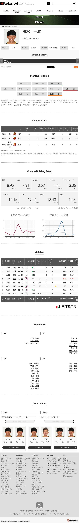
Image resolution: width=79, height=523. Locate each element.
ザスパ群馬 (35, 462)
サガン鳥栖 (19, 490)
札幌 (14, 294)
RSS (76, 67)
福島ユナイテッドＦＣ (38, 458)
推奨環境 (28, 511)
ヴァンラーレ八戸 (21, 460)
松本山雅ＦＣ (35, 465)
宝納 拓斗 (73, 346)
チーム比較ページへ (20, 421)
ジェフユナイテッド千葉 (7, 463)
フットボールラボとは (69, 462)
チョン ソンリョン (31, 343)
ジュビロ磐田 (20, 482)
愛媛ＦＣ (34, 484)
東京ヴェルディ (5, 469)
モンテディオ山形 (21, 465)
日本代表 (65, 460)
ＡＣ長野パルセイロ (37, 467)
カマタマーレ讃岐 (37, 482)
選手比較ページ (14, 447)
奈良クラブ (35, 477)
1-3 (22, 268)
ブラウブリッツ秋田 (21, 463)
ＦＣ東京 (3, 467)
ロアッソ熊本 (35, 490)
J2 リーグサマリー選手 (53, 465)
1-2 (22, 282)
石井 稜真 (73, 368)
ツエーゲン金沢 (36, 469)
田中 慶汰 (34, 381)
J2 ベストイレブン (52, 467)
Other (64, 455)
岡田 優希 (34, 368)
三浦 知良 (73, 366)
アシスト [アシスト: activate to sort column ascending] (50, 262)
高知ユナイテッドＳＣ (38, 486)
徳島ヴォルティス (21, 486)
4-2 (22, 279)
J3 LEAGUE (35, 455)
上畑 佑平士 (34, 364)
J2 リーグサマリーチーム (54, 463)
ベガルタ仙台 (20, 462)
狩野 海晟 (34, 383)
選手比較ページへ (58, 421)
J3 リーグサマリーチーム (54, 469)
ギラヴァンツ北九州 (37, 488)
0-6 (22, 271)
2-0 (22, 294)
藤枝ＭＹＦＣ (20, 484)
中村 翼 (35, 373)
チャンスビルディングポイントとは (26, 208)
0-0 (22, 275)
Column (49, 11)
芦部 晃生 (34, 366)
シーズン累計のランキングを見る (66, 208)
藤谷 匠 (74, 341)
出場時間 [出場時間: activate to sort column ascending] (51, 129)
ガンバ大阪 (4, 482)
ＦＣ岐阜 (34, 471)
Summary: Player (28, 12)
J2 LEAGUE (19, 455)
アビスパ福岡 (4, 491)
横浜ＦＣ (18, 473)
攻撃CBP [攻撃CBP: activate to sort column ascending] (62, 262)
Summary (50, 455)
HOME (6, 11)
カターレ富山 (20, 480)
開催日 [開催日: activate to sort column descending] (7, 262)
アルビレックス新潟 (21, 478)
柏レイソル (4, 465)
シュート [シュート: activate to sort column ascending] (67, 129)
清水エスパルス (5, 477)
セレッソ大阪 (4, 484)
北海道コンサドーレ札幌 (23, 458)
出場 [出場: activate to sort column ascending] (26, 129)
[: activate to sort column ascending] (7, 129)
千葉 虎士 (73, 353)
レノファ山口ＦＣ (37, 480)
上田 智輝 (34, 338)
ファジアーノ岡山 (6, 488)
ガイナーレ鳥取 (36, 478)
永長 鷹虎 (34, 386)
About (60, 11)
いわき (14, 268)
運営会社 (47, 511)
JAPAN (38, 11)
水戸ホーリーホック (6, 460)
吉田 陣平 (34, 388)
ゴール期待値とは (68, 477)
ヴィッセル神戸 (5, 486)
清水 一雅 (73, 364)
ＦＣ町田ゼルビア (6, 471)
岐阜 (14, 282)
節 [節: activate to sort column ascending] (2, 262)
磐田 (14, 275)
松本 (14, 290)
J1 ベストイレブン (52, 462)
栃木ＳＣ (34, 460)
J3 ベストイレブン (52, 473)
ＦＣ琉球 (34, 493)
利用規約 (22, 511)
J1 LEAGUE (4, 455)
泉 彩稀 (35, 378)
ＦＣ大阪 (34, 475)
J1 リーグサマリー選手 (53, 460)
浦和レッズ (4, 462)
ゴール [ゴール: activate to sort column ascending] (59, 129)
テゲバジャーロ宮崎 (21, 493)
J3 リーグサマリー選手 (53, 471)
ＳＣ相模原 (35, 463)
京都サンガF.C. (5, 480)
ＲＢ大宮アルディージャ (23, 471)
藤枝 (14, 286)
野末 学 (74, 348)
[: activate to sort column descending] (3, 129)
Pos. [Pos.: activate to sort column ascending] (38, 262)
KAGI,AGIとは (66, 467)
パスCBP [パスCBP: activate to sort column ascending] (70, 262)
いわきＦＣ (19, 467)
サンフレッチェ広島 (6, 490)
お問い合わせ (55, 511)
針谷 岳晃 (34, 371)
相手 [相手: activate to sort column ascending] (13, 262)
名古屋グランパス (6, 478)
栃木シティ (19, 469)
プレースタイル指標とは (69, 469)
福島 (19, 134)
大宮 (14, 271)
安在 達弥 (73, 343)
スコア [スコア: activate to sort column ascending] (20, 262)
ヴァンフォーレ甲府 (21, 477)
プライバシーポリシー (38, 511)
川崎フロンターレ (6, 473)
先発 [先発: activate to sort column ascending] (35, 129)
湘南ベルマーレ (20, 475)
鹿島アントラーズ (6, 458)
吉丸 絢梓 (34, 341)
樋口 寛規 (73, 371)
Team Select (71, 11)
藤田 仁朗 (34, 376)
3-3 (22, 286)
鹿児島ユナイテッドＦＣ (38, 491)
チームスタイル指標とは (69, 471)
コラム (64, 458)
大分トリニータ (20, 491)
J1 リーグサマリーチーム (54, 458)
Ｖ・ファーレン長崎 (6, 493)
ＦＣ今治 (18, 488)
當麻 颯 (74, 338)
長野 (14, 279)
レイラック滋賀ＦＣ (37, 473)
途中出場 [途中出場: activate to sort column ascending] (43, 129)
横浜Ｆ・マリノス (6, 475)
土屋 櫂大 (73, 351)
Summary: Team (17, 12)
